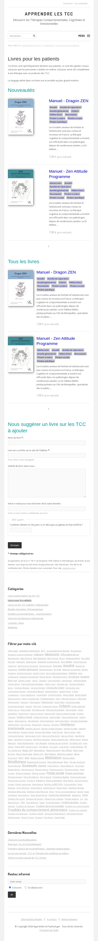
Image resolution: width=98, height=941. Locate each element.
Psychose (31, 781)
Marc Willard (67, 750)
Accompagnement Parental (58, 651)
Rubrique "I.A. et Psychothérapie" (25, 844)
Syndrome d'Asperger (59, 795)
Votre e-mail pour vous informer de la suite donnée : (34, 503)
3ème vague (13, 651)
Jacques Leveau (27, 732)
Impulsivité (37, 725)
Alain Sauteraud (39, 658)
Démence (24, 702)
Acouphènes (76, 651)
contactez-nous (68, 568)
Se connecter (81, 3)
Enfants (75, 111)
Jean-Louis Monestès (51, 736)
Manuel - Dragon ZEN (68, 100)
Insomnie (55, 725)
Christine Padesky (22, 688)
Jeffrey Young (75, 739)
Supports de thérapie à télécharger (26, 618)
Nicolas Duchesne (77, 762)
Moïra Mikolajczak (55, 762)
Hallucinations (21, 721)
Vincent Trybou (27, 817)
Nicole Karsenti (14, 766)
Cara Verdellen (54, 681)
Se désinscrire (35, 887)
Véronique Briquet (75, 814)
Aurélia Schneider (24, 673)
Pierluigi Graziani (15, 777)
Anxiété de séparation (70, 107)
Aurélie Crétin (39, 673)
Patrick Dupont (27, 770)
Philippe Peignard (23, 773)
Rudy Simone (37, 784)
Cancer (35, 681)
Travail (42, 802)
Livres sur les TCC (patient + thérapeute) (28, 605)
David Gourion (14, 699)
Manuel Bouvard (53, 750)
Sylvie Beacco (24, 795)
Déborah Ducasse (68, 699)
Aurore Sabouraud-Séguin (57, 673)
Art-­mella (57, 670)
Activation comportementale (20, 655)
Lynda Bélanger (76, 747)
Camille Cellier (24, 681)
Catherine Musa (79, 681)
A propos (52, 919)
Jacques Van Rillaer (43, 732)
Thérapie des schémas (53, 799)
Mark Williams (50, 754)
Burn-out (12, 680)
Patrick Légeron (41, 770)
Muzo (66, 762)
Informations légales (31, 919)
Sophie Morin (36, 788)
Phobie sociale (75, 118)
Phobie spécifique (58, 122)
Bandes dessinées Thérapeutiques (25, 609)
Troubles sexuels (36, 814)
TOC (22, 802)
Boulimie (84, 676)
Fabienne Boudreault (55, 710)
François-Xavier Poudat (66, 714)
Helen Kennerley (47, 721)
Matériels (12, 627)
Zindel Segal (59, 817)
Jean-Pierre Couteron (23, 739)
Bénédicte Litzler (60, 677)
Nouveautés (71, 114)
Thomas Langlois (72, 799)
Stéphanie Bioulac (76, 788)
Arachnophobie (46, 670)
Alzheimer (20, 662)
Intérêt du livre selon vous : (21, 466)
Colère (75, 691)
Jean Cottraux (70, 732)
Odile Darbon (53, 766)
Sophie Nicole (49, 788)
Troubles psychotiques (18, 814)
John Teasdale (41, 743)
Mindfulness (17, 762)
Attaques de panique (71, 670)
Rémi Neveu (68, 781)
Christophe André (55, 687)
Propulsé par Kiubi (49, 930)
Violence (39, 817)
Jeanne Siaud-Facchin (59, 739)
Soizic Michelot (23, 788)
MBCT (21, 758)
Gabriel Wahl (54, 717)
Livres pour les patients (33, 59)
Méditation (53, 757)
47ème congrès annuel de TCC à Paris (27, 857)
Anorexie (57, 666)
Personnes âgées (72, 770)
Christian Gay (62, 684)
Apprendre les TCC (49, 14)
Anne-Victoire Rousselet (28, 666)
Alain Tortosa (52, 658)
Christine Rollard (38, 688)
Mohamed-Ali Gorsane (36, 762)
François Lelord (36, 714)
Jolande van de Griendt (58, 743)
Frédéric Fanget (24, 717)
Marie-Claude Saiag (24, 754)
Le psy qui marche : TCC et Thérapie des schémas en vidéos (38, 853)
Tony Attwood (32, 802)
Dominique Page (73, 702)
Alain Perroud (26, 658)
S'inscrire (68, 3)
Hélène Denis (56, 114)
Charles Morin (14, 684)
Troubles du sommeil (77, 810)
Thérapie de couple (16, 799)
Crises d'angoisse (27, 695)
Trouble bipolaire (70, 802)
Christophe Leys (72, 688)
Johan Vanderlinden (25, 743)
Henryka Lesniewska (78, 721)
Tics (81, 799)
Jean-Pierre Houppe (41, 739)
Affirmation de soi (69, 654)
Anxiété (53, 107)
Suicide (80, 792)
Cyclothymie (41, 695)
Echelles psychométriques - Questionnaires (30, 614)
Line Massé (43, 747)
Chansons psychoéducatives (22, 839)
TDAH (85, 795)
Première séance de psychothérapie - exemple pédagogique (39, 848)
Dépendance (35, 702)
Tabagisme (76, 795)
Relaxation (40, 781)
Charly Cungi (50, 684)
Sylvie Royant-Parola (39, 795)
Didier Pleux (59, 702)
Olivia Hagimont (67, 766)
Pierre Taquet (45, 777)
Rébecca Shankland (54, 781)
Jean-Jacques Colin (33, 736)
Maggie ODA (27, 750)
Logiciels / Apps (16, 623)
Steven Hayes (62, 788)
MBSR (27, 758)
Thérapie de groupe (34, 799)
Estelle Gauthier (78, 706)
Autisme (73, 673)
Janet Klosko (57, 732)
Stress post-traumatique (65, 792)
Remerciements (69, 919)
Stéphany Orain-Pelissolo (37, 792)
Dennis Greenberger (30, 699)
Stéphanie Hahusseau (17, 792)
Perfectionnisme (56, 770)
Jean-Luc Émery (67, 736)
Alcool (62, 658)
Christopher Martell (35, 691)
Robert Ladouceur (23, 784)
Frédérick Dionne (40, 717)
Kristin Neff (19, 747)
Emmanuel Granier (50, 706)
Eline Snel (37, 706)
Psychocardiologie (78, 777)
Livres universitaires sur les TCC (24, 595)
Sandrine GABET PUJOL (53, 784)
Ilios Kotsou (25, 725)
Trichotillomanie (53, 802)
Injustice (46, 725)
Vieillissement (14, 817)
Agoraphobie (13, 658)
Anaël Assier (31, 662)
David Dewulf (80, 695)
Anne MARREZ (66, 662)
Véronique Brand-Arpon (55, 814)
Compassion (13, 695)
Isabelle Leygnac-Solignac (52, 729)
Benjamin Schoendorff (28, 677)
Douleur (28, 706)
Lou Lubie (53, 747)
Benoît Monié (46, 677)
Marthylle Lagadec (65, 754)
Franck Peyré (23, 714)
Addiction (39, 654)
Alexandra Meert (73, 658)
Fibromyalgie (71, 710)
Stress (51, 792)
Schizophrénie (70, 784)
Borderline (73, 676)
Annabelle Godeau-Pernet (49, 662)
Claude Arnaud (51, 691)
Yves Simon (48, 817)
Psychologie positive (17, 781)
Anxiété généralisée (59, 111)
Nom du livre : (16, 437)
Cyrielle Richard (55, 695)
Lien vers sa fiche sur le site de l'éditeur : (29, 450)
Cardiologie (67, 681)
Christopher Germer (17, 691)
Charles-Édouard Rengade (32, 684)
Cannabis (43, 681)
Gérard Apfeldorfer (70, 717)
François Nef (49, 714)
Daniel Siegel (68, 695)
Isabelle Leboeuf (32, 729)
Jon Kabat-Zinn (75, 743)
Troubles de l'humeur (25, 806)
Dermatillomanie (47, 699)
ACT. (43, 650)
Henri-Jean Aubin (62, 721)
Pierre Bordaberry (31, 777)
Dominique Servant (16, 706)
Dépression (47, 702)
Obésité (42, 765)
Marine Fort (38, 754)
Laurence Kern (32, 747)
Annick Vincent (45, 666)
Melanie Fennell (37, 758)
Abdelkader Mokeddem (29, 651)
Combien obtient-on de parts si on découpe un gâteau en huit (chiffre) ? (46, 524)
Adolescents (56, 183)
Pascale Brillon (14, 770)
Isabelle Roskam (71, 729)
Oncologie (79, 766)
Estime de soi (14, 710)
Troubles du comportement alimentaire (37, 810)
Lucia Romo (64, 747)
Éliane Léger (26, 710)
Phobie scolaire (57, 118)
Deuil (58, 699)
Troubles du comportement (77, 806)
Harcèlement (33, 721)
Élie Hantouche (38, 710)
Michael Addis (69, 758)
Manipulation (39, 750)
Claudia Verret (65, 691)
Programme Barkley (60, 777)
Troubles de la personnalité (50, 806)
